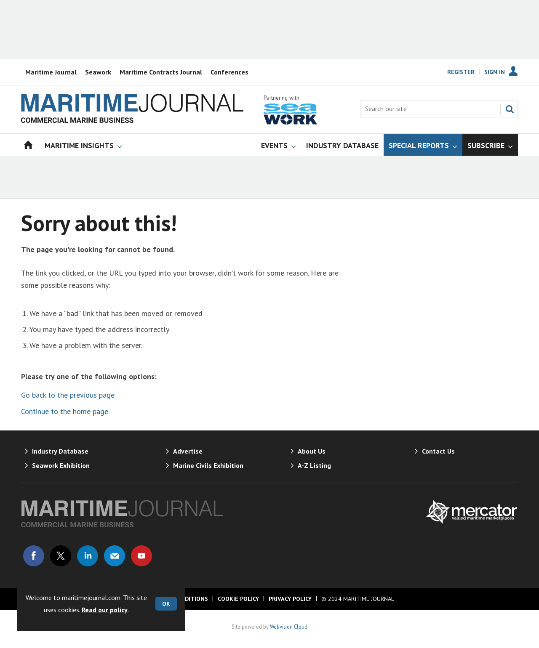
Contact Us (438, 451)
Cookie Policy (238, 599)
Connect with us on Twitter (61, 556)
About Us (312, 451)
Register (461, 72)
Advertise (188, 451)
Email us (114, 556)
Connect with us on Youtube (141, 556)
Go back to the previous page (68, 395)
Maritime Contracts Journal (161, 72)
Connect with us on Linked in (88, 556)
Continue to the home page (64, 411)
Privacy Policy (290, 599)
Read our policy (105, 610)
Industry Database (60, 451)
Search (509, 109)
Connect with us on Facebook (34, 556)
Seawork (98, 72)
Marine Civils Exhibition (208, 465)
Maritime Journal (51, 72)
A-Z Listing (314, 465)
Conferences (229, 72)
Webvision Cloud (288, 626)
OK (166, 604)
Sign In (494, 72)
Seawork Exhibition (61, 465)
